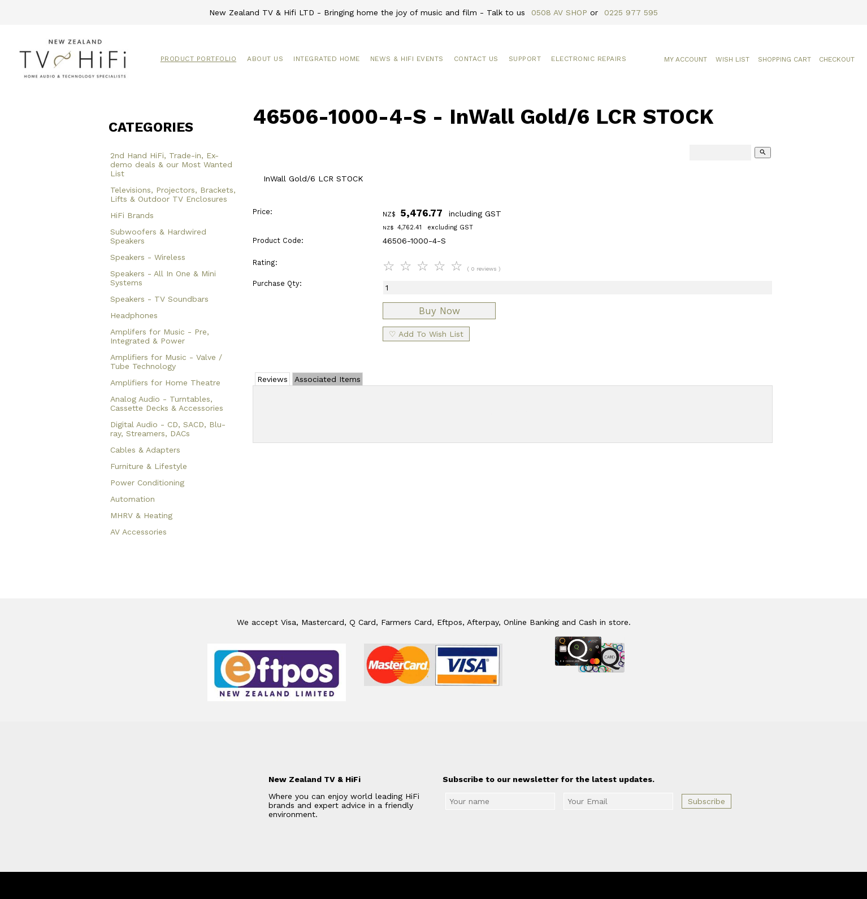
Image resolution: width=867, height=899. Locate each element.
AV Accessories (138, 531)
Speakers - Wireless (147, 257)
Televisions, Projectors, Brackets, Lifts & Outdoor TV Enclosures (173, 194)
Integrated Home (326, 59)
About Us (265, 59)
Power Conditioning (147, 482)
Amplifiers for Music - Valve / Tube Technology (166, 362)
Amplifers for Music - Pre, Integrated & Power (159, 336)
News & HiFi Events (407, 59)
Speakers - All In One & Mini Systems (163, 278)
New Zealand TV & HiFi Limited (464, 885)
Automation (132, 498)
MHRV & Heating (141, 515)
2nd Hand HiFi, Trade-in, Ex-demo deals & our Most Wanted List (171, 164)
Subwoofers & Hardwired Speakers (158, 236)
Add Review (513, 411)
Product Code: (278, 240)
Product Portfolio (199, 59)
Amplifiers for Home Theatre (165, 382)
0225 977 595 (631, 12)
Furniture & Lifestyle (148, 466)
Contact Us (476, 59)
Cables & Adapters (145, 449)
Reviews (272, 379)
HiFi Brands (132, 215)
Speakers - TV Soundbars (159, 298)
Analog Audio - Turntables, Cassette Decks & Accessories (166, 403)
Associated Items (327, 379)
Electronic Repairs (588, 59)
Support (525, 59)
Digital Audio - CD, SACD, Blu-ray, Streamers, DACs (168, 429)
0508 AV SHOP (559, 12)
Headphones (134, 315)
